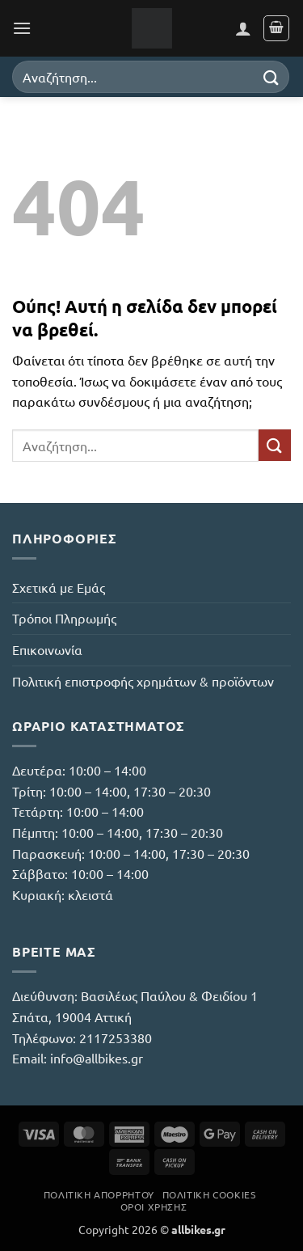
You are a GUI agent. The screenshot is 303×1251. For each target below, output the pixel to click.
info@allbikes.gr (96, 1058)
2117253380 (115, 1037)
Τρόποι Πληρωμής (64, 618)
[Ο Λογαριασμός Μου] (243, 28)
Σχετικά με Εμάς (58, 587)
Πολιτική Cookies (209, 1194)
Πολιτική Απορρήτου (99, 1194)
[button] (22, 28)
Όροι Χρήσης (153, 1206)
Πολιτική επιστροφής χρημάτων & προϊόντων (143, 681)
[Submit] (271, 76)
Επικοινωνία (47, 649)
